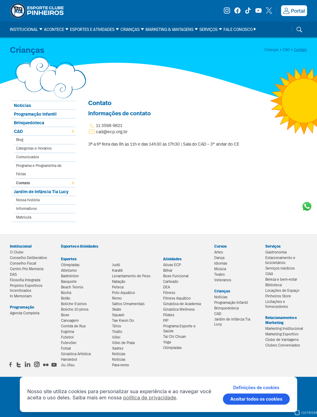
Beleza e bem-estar (281, 279)
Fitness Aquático (177, 298)
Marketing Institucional (284, 328)
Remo (117, 298)
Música (220, 268)
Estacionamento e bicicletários (280, 260)
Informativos (26, 208)
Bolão (65, 298)
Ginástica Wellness (179, 309)
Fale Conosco (238, 29)
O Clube (17, 252)
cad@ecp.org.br (112, 131)
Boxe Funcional (176, 276)
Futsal (66, 348)
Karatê (117, 270)
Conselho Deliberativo (28, 257)
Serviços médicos (280, 268)
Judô (116, 264)
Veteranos (222, 280)
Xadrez (117, 348)
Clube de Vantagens (282, 339)
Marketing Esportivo (281, 334)
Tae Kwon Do (123, 320)
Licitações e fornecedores (276, 304)
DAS (13, 274)
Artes (218, 252)
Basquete (69, 281)
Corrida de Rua (73, 326)
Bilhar (167, 270)
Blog (19, 139)
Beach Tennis (72, 287)
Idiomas (220, 263)
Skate (116, 309)
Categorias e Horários (34, 148)
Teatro (219, 274)
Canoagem (70, 320)
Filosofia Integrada (25, 280)
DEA (166, 287)
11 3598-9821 (105, 125)
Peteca (118, 287)
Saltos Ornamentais (128, 303)
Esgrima (67, 331)
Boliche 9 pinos (74, 303)
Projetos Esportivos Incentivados (26, 288)
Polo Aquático (123, 292)
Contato (23, 182)
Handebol (69, 359)
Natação (118, 281)
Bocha (66, 292)
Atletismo (69, 270)
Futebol (67, 337)
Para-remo (120, 365)
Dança (219, 257)
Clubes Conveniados (282, 345)
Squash (118, 315)
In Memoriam (21, 296)
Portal (294, 10)
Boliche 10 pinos (75, 309)
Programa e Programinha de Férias (39, 170)
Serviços (208, 29)
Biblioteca (273, 285)
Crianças (130, 29)
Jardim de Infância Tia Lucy (41, 191)
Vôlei (116, 337)
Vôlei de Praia (123, 342)
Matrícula (23, 217)
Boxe (65, 315)
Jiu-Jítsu (68, 365)
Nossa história (28, 200)
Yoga (167, 342)
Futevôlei (68, 342)
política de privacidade (149, 397)
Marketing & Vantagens (169, 29)
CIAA (269, 273)
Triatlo (117, 331)
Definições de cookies (256, 387)
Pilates (168, 315)
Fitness (169, 292)
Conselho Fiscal (23, 263)
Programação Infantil (35, 114)
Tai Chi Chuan (174, 336)
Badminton (70, 276)
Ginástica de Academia (182, 303)
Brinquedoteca (29, 123)
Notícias (118, 353)
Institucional (24, 29)
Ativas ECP (172, 264)
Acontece (54, 29)
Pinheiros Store (278, 296)
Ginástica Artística (76, 353)
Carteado (170, 281)
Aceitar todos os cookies (256, 399)
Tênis (116, 326)
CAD (18, 131)
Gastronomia (276, 252)
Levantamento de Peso (131, 276)
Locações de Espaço (282, 290)
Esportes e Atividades (92, 29)
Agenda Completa (24, 313)
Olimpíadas (70, 264)
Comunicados (27, 157)
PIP (165, 320)
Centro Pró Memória (26, 268)
